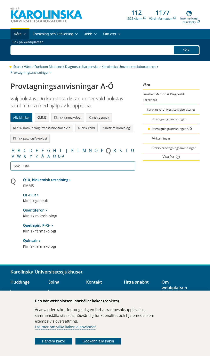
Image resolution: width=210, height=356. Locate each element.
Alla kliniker (21, 117)
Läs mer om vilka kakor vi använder (65, 326)
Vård (27, 66)
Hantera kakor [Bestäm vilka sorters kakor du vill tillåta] (53, 341)
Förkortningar (161, 138)
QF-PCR (29, 194)
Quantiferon (34, 210)
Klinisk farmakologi (67, 117)
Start (17, 66)
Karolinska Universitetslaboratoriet (129, 66)
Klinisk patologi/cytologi (30, 138)
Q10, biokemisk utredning (45, 179)
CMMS (42, 117)
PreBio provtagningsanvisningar (174, 148)
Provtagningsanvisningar (29, 72)
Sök (186, 49)
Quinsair (30, 240)
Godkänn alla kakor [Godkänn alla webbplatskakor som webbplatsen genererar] (98, 341)
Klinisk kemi (86, 128)
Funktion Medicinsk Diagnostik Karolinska (66, 66)
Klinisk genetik (99, 117)
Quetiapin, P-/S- (36, 225)
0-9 (61, 156)
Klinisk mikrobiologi (117, 128)
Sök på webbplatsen (30, 49)
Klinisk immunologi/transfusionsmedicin (41, 128)
